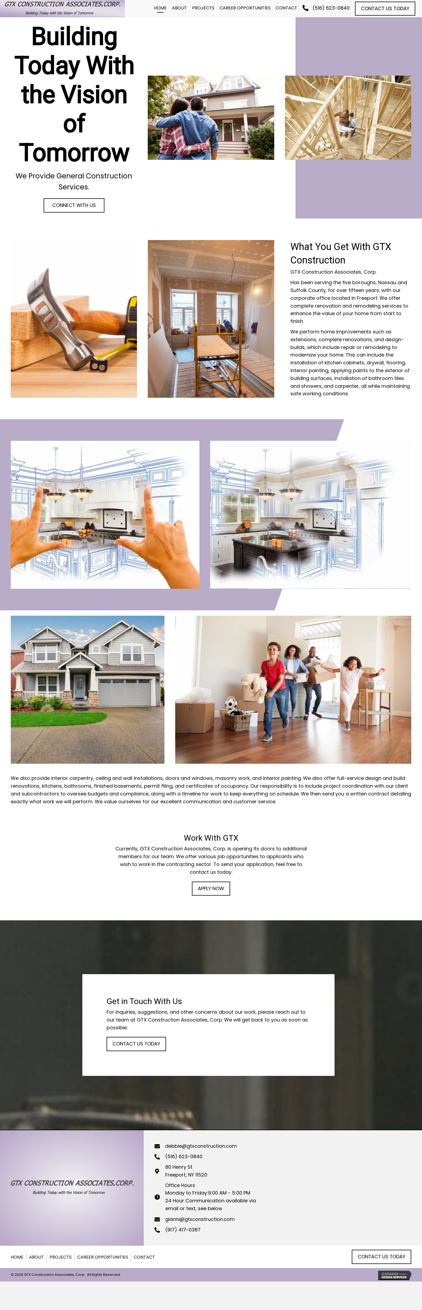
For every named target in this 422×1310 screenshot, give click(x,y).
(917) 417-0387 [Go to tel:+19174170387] (183, 1229)
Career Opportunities (102, 1257)
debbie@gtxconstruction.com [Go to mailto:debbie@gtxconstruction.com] (201, 1146)
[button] (385, 9)
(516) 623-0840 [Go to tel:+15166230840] (183, 1156)
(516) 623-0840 (331, 8)
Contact (144, 1257)
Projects (61, 1257)
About (36, 1257)
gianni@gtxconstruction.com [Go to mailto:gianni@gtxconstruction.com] (200, 1219)
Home (17, 1257)
